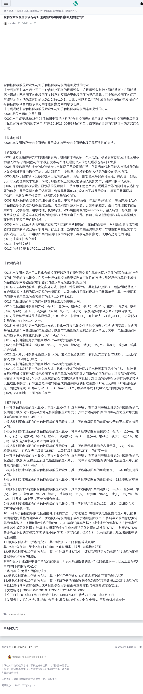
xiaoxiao (12, 23)
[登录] (141, 3)
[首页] (5, 10)
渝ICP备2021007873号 (26, 647)
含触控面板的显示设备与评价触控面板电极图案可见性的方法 (47, 10)
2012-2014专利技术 (17, 614)
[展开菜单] (6, 3)
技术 (11, 10)
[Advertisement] (71, 57)
